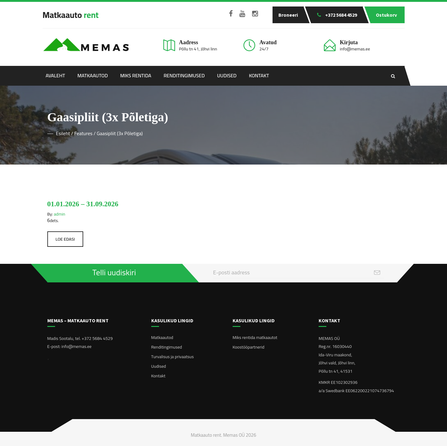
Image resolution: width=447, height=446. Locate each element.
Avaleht (55, 75)
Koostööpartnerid (248, 347)
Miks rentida (135, 75)
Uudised (227, 75)
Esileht (63, 133)
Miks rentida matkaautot (255, 337)
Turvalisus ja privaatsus (172, 357)
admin (59, 214)
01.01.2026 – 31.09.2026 (82, 204)
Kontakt (259, 75)
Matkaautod (92, 75)
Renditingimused (184, 75)
